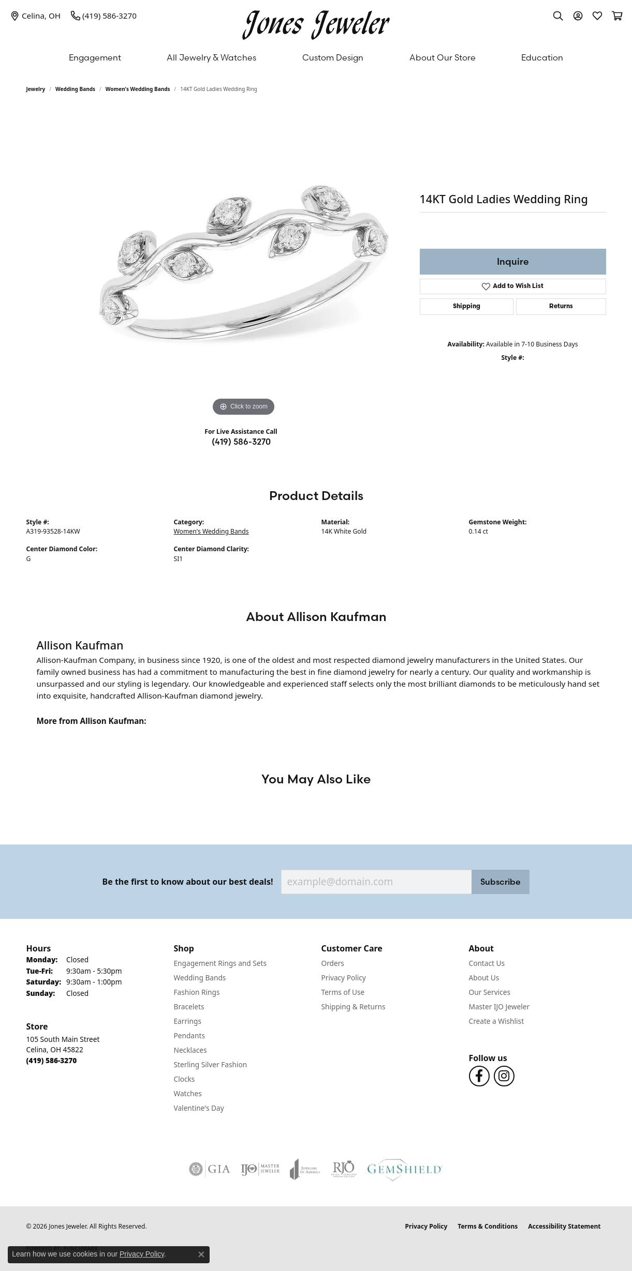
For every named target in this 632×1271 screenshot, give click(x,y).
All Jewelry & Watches (211, 57)
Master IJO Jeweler (499, 1006)
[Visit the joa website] (305, 1169)
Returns (561, 307)
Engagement (95, 57)
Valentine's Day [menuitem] (199, 1108)
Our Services (490, 992)
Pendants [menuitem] (189, 1035)
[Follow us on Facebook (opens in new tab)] (479, 1076)
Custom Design (332, 57)
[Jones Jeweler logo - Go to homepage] (316, 22)
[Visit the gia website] (209, 1169)
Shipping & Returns (353, 1006)
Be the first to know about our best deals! (187, 882)
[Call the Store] (51, 1060)
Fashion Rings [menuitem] (197, 992)
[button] (558, 15)
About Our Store (442, 57)
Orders (332, 963)
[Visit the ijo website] (260, 1169)
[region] (244, 264)
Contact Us (487, 963)
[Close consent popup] (201, 1254)
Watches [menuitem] (188, 1093)
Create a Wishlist (496, 1021)
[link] (35, 15)
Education (542, 57)
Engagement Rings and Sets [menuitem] (220, 963)
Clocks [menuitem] (184, 1079)
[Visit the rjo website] (344, 1169)
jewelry (36, 89)
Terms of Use (343, 992)
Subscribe (500, 881)
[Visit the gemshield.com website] (405, 1169)
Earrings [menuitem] (188, 1021)
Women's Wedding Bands (138, 89)
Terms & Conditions (488, 1226)
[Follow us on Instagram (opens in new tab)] (504, 1076)
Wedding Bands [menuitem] (200, 977)
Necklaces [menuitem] (190, 1050)
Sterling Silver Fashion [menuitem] (210, 1064)
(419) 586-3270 (241, 441)
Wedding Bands (75, 89)
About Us (484, 977)
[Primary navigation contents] (316, 57)
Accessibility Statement (564, 1226)
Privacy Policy (343, 977)
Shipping (466, 307)
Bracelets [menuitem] (189, 1006)
